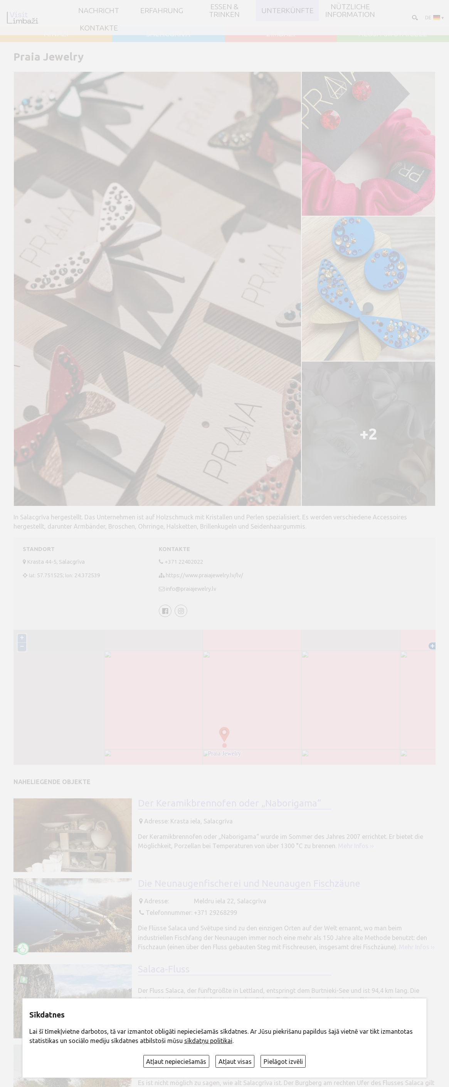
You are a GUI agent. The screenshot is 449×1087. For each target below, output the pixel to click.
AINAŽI (56, 34)
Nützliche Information (350, 10)
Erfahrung (161, 11)
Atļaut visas (235, 1061)
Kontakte (99, 28)
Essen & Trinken (224, 10)
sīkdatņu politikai (208, 1040)
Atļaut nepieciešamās (176, 1061)
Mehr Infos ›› (356, 845)
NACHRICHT (98, 11)
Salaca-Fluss (164, 969)
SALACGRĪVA (168, 34)
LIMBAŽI (280, 34)
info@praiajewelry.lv (191, 588)
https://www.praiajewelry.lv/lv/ (204, 575)
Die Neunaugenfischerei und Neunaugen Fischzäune (249, 883)
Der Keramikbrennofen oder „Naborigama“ (229, 803)
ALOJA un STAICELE (392, 34)
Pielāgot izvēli (283, 1061)
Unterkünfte (287, 11)
